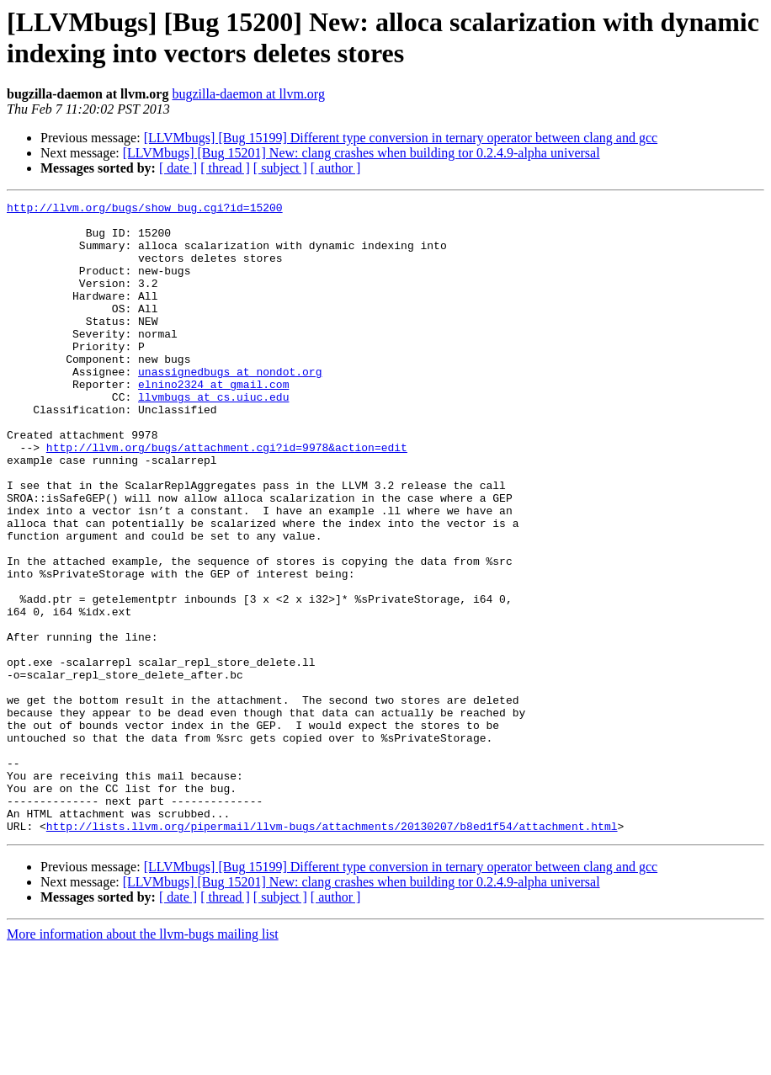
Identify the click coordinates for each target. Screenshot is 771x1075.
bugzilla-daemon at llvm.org (248, 94)
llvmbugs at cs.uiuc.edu (213, 436)
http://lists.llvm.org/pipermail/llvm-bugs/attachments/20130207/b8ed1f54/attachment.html (332, 952)
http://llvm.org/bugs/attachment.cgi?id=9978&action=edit (226, 497)
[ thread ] (225, 168)
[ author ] (336, 168)
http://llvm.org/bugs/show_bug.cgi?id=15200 (145, 209)
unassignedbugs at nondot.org (230, 406)
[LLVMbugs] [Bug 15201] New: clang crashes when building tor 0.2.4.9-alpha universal (361, 153)
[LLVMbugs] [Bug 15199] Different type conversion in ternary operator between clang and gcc (400, 137)
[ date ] (178, 168)
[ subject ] (280, 168)
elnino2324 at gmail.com (213, 421)
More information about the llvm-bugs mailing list (143, 1060)
